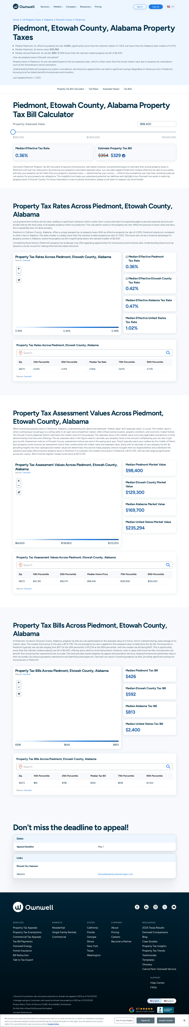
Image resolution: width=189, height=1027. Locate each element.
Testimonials (149, 955)
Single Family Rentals (64, 932)
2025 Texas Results (153, 927)
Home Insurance (22, 950)
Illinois (90, 941)
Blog (144, 936)
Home (16, 20)
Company (116, 922)
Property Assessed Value (29, 124)
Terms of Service (33, 1004)
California (92, 927)
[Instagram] (155, 906)
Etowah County (64, 20)
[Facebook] (137, 906)
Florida (91, 932)
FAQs (153, 987)
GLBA (44, 1004)
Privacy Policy (19, 1004)
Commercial (59, 936)
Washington (94, 955)
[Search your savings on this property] (168, 353)
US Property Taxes (31, 20)
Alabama (48, 20)
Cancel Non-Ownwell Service (159, 968)
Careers (115, 936)
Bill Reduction (21, 955)
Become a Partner (121, 941)
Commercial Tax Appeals (27, 936)
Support (155, 977)
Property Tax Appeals (25, 927)
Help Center (157, 982)
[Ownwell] (23, 6)
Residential (58, 927)
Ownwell (26, 260)
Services (18, 922)
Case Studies (149, 941)
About (114, 927)
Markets (57, 922)
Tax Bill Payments (22, 941)
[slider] (13, 132)
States (91, 922)
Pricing (115, 932)
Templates (148, 959)
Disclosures (66, 1004)
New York (92, 946)
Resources (149, 922)
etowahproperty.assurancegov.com (115, 874)
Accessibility (54, 1004)
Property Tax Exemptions (27, 932)
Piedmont (80, 20)
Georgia (91, 936)
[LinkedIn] (146, 906)
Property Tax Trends (153, 950)
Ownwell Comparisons (155, 932)
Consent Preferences (22, 1012)
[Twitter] (164, 906)
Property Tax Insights (154, 946)
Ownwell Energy (22, 946)
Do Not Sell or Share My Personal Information (32, 1008)
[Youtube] (174, 906)
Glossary (147, 964)
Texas (90, 950)
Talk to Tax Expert (23, 959)
